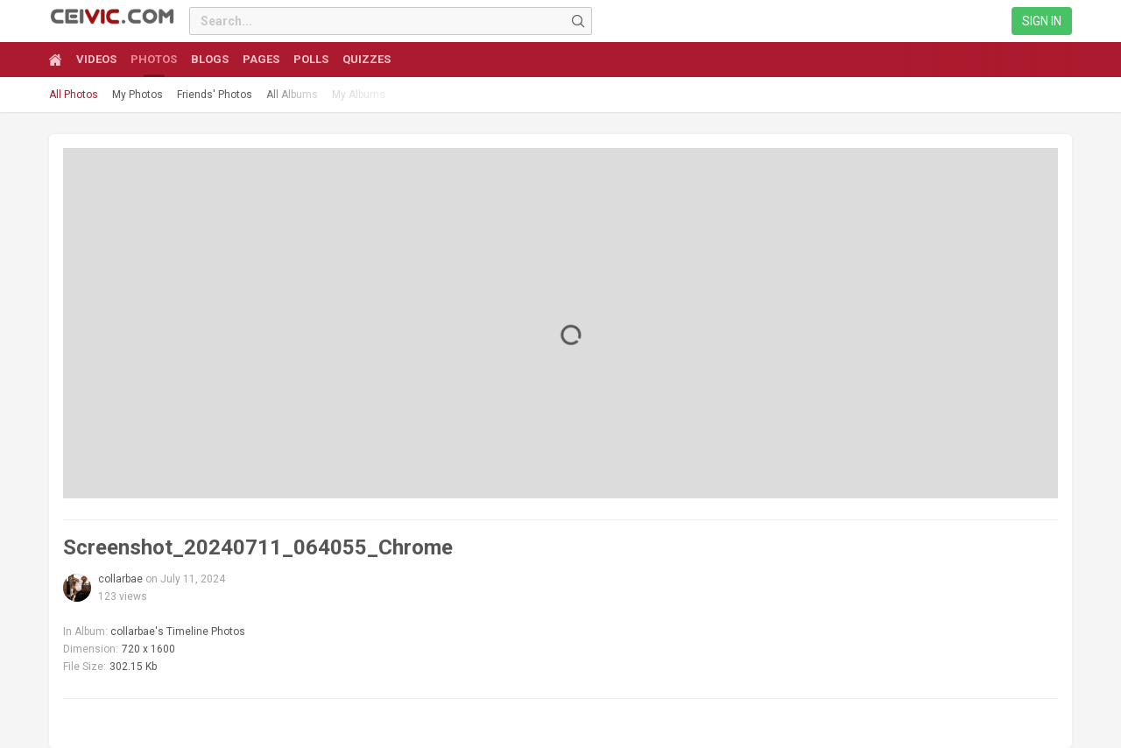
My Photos (137, 94)
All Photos (73, 94)
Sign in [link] (1041, 21)
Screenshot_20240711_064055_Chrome (258, 547)
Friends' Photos (214, 94)
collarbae (120, 579)
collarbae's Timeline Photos (177, 631)
